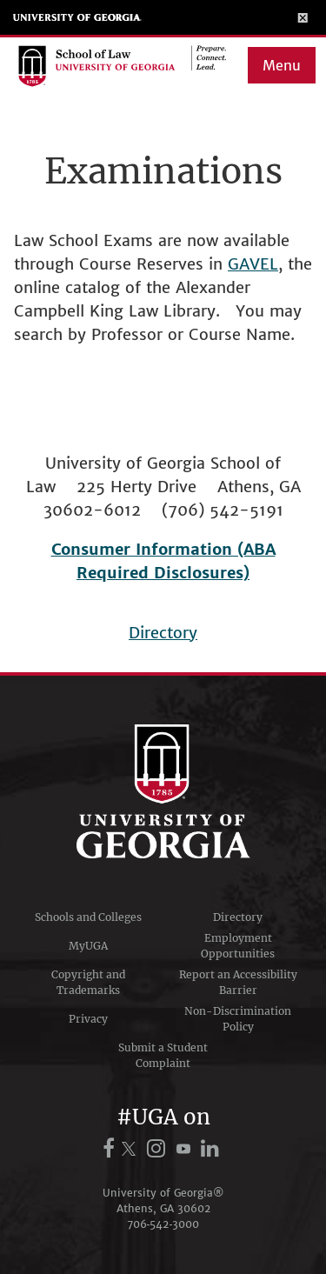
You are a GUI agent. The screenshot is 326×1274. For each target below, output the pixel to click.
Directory (163, 633)
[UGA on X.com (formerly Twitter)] (131, 1148)
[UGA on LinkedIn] (210, 1148)
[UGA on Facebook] (111, 1148)
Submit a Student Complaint (163, 1055)
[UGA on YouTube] (186, 1148)
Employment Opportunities (238, 945)
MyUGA (88, 945)
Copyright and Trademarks (88, 982)
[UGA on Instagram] (159, 1148)
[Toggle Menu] (303, 17)
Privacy (88, 1018)
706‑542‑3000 (163, 1224)
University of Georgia (77, 17)
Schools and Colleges (88, 917)
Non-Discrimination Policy (237, 1018)
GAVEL (253, 264)
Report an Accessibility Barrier (238, 982)
